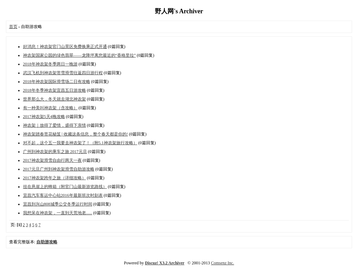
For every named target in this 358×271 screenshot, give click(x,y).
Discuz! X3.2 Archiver (165, 262)
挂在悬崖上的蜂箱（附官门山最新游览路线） (65, 186)
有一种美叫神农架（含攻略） (50, 107)
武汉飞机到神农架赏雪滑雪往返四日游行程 (63, 72)
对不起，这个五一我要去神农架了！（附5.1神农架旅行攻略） (80, 142)
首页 (13, 26)
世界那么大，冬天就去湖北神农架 (54, 99)
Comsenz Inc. (222, 262)
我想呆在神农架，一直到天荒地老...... (57, 212)
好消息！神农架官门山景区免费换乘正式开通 (65, 46)
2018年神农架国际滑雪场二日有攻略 (56, 81)
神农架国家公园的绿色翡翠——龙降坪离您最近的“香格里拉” (79, 55)
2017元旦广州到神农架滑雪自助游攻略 (58, 169)
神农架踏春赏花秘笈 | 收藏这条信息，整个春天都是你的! (75, 134)
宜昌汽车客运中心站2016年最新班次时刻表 (63, 195)
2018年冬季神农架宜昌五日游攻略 (54, 90)
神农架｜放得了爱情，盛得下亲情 (54, 125)
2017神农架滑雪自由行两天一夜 (52, 160)
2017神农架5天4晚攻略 (44, 116)
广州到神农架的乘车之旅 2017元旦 (55, 151)
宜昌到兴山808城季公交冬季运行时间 (57, 204)
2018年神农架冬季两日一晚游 (50, 64)
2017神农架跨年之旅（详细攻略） (54, 177)
